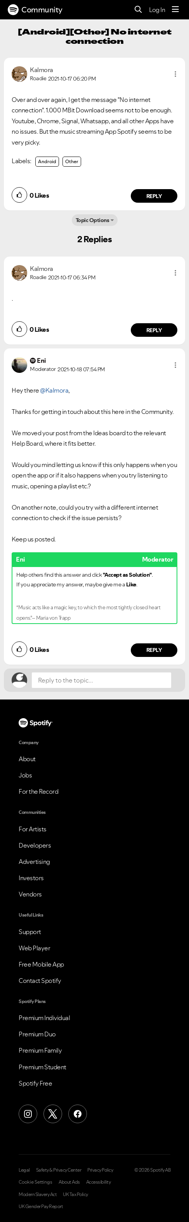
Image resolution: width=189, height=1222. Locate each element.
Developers (35, 845)
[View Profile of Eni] (41, 360)
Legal (24, 1170)
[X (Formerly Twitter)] (52, 1114)
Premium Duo (37, 1034)
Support (30, 931)
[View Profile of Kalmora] (41, 69)
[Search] (138, 9)
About (27, 759)
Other (71, 161)
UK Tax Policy (75, 1194)
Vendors (30, 894)
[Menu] (175, 9)
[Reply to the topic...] (101, 680)
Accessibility (98, 1182)
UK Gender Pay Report (41, 1206)
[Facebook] (77, 1114)
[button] (175, 74)
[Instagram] (28, 1114)
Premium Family (40, 1050)
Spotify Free (35, 1083)
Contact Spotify (40, 980)
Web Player (34, 948)
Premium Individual (44, 1017)
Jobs (25, 775)
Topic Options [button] (92, 220)
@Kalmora (54, 390)
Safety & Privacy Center (58, 1170)
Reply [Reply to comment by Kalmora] (154, 196)
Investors (31, 878)
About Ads (69, 1182)
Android (47, 161)
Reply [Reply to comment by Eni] (154, 650)
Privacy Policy (100, 1170)
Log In (157, 9)
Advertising (34, 861)
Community (35, 9)
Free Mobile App (41, 964)
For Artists (33, 829)
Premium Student (42, 1067)
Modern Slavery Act (38, 1194)
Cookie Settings (35, 1182)
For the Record (38, 791)
